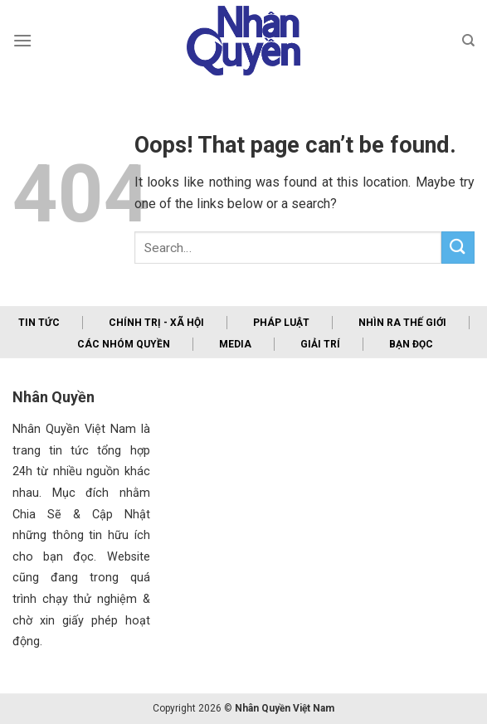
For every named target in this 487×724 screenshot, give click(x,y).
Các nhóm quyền (123, 344)
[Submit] (458, 247)
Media (235, 344)
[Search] (468, 40)
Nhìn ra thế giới (402, 322)
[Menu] (22, 40)
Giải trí (320, 344)
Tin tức (39, 322)
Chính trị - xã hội (156, 322)
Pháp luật (281, 322)
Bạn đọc (411, 344)
